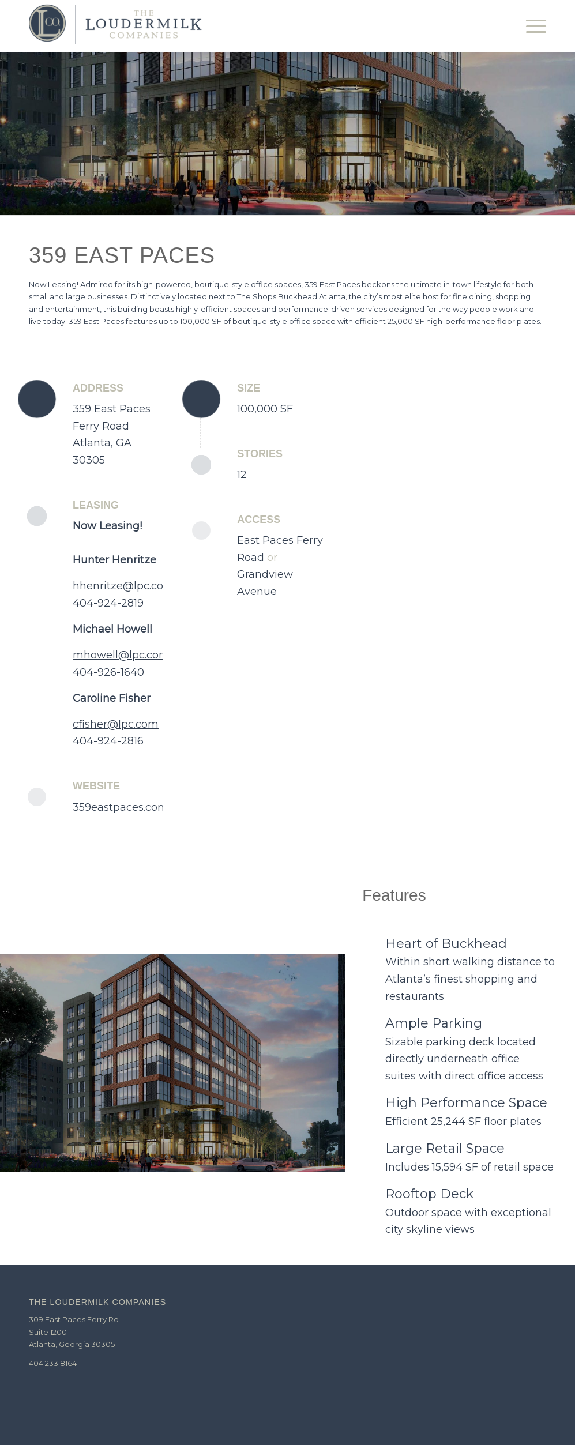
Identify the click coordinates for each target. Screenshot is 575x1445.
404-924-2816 (108, 741)
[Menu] (532, 26)
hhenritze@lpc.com (123, 585)
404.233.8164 (53, 1363)
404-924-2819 (108, 603)
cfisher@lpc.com (116, 724)
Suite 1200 (48, 1332)
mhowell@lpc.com (121, 655)
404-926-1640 (108, 672)
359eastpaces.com (120, 807)
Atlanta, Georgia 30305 (72, 1344)
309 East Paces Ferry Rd (74, 1319)
